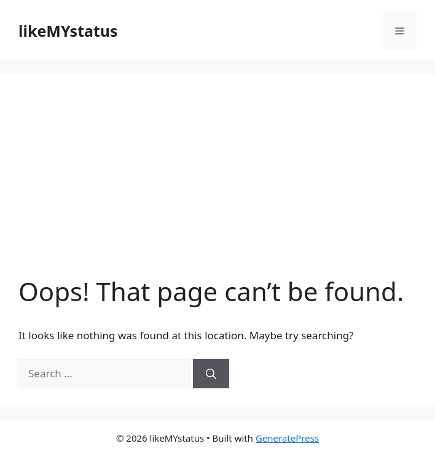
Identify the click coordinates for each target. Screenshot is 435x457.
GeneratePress (287, 438)
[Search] (211, 373)
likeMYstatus (68, 30)
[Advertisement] (217, 184)
